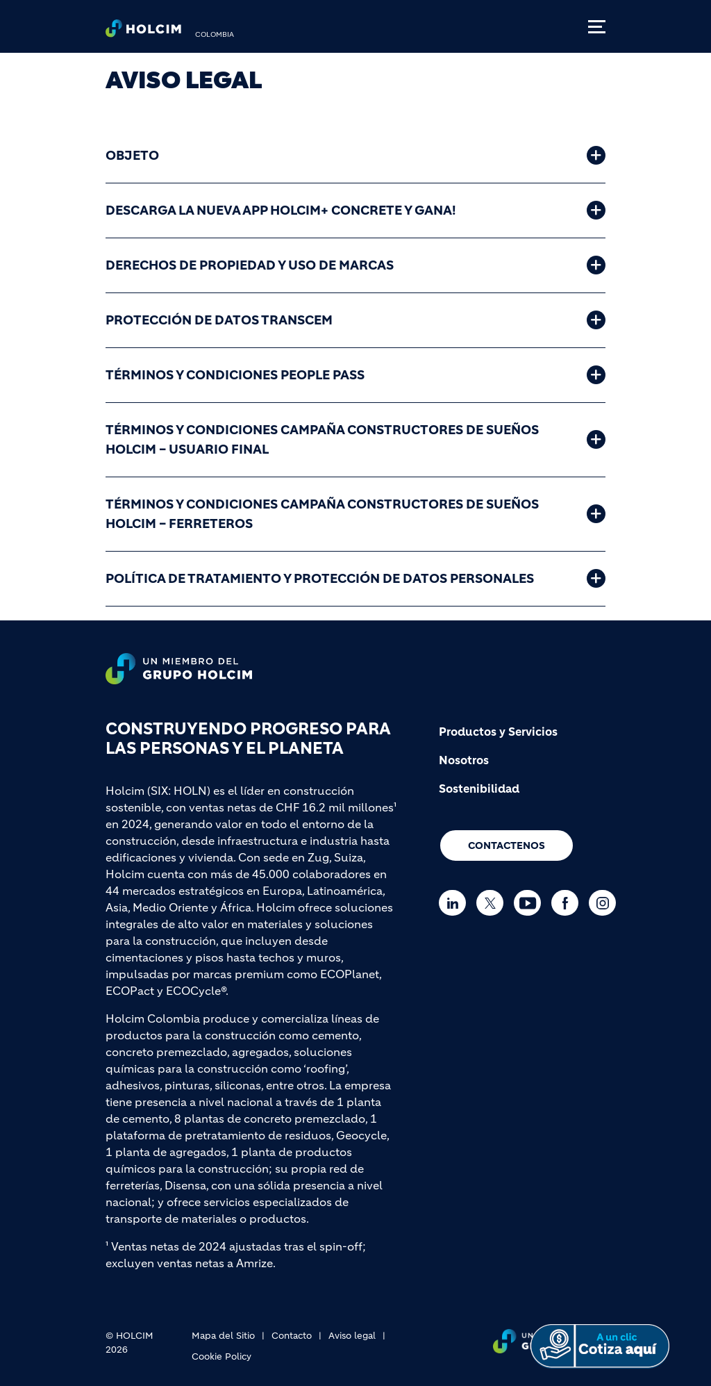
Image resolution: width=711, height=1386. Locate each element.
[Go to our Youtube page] (531, 903)
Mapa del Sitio (223, 1336)
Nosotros (464, 760)
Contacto (291, 1336)
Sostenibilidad (479, 788)
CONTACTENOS (506, 845)
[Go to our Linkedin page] (456, 903)
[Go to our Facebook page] (568, 903)
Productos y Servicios (498, 732)
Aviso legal (352, 1336)
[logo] (143, 32)
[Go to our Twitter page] (493, 903)
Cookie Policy (221, 1356)
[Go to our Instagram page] (606, 903)
